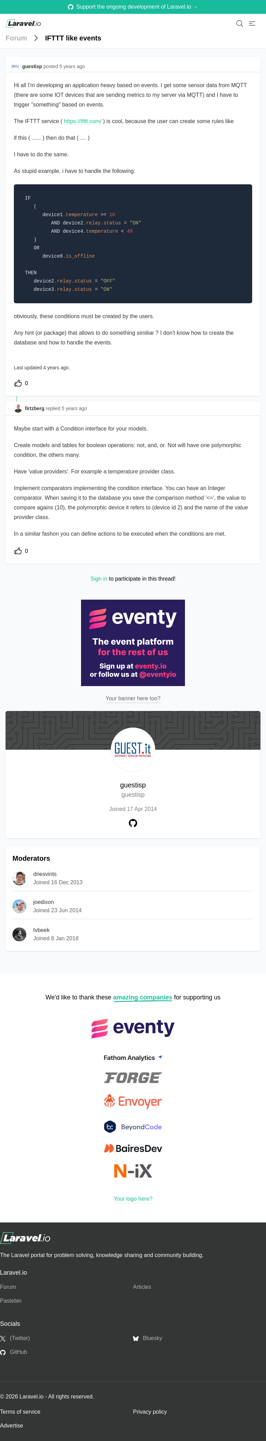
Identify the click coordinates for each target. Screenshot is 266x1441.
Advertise (11, 1426)
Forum (16, 38)
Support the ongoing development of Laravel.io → (133, 7)
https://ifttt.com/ (82, 121)
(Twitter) (15, 1338)
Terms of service (20, 1412)
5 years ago (74, 408)
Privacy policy (150, 1412)
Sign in (98, 579)
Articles (142, 1287)
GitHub (13, 1352)
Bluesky (147, 1338)
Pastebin (10, 1301)
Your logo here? (133, 1199)
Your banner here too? (133, 698)
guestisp (133, 790)
